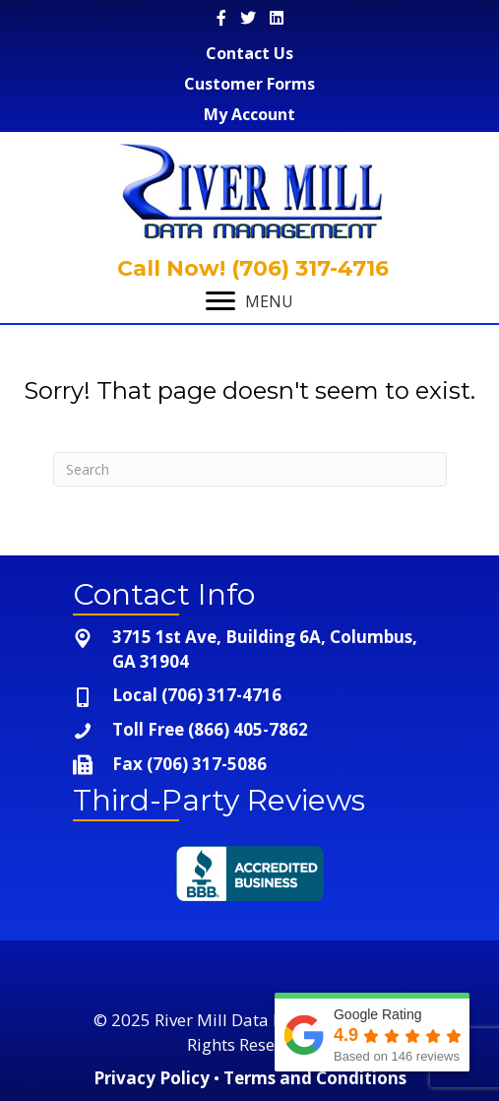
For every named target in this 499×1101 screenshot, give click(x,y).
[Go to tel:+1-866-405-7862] (250, 730)
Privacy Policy (152, 1078)
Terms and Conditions (314, 1078)
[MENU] (249, 301)
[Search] (250, 469)
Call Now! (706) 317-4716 (250, 268)
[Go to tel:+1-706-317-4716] (250, 695)
